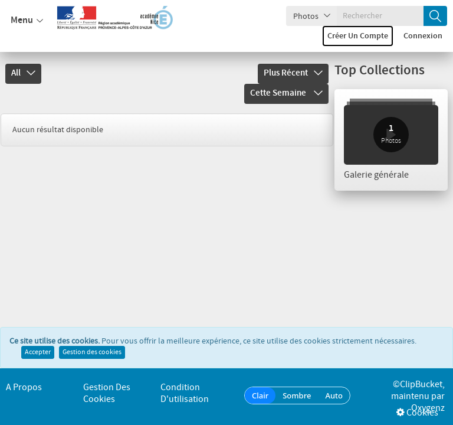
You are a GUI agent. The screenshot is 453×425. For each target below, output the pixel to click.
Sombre (297, 395)
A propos (24, 387)
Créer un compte (357, 36)
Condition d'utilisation (184, 393)
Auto (334, 395)
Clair (260, 395)
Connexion (422, 36)
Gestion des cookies (92, 352)
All (23, 73)
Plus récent (293, 73)
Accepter (38, 352)
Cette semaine (286, 93)
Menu (27, 20)
